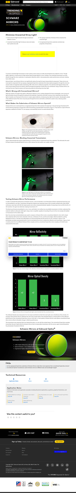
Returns (23, 450)
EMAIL (45, 433)
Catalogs (56, 448)
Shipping (23, 448)
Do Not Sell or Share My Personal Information (32, 469)
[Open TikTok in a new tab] (67, 470)
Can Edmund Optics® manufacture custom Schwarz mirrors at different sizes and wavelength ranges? (32, 367)
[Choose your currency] (61, 5)
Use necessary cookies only (18, 254)
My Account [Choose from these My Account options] (60, 2)
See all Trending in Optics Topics (18, 24)
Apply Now (60, 451)
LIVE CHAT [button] (29, 433)
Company (29, 5)
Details (64, 251)
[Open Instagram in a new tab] (67, 465)
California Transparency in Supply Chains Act (15, 470)
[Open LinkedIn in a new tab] (62, 465)
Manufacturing (16, 5)
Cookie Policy (15, 468)
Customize (38, 254)
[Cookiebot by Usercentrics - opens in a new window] (62, 238)
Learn (23, 5)
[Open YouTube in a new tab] (57, 465)
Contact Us (68, 5)
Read (10, 396)
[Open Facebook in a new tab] (47, 465)
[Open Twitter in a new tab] (52, 465)
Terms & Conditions (22, 468)
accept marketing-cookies (32, 54)
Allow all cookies (58, 254)
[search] (38, 2)
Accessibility (29, 468)
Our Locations (8, 452)
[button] (65, 5)
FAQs (23, 452)
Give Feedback (25, 454)
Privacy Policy (9, 468)
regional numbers (15, 435)
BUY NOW (31, 352)
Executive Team (9, 450)
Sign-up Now (59, 441)
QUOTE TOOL (61, 433)
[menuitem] (9, 5)
